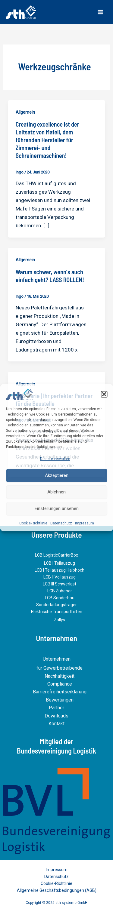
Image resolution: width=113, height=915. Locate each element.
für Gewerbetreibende (59, 668)
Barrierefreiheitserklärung (59, 692)
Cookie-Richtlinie (33, 523)
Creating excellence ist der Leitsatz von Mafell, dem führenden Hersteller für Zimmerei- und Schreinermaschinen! (47, 140)
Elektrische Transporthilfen (56, 611)
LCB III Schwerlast (59, 584)
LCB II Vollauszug (59, 577)
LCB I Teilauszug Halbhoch (59, 570)
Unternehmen (57, 659)
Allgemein (25, 112)
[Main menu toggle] (100, 12)
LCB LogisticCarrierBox (56, 555)
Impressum (84, 523)
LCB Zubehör (59, 590)
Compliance (59, 684)
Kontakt (56, 723)
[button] (104, 394)
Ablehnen (56, 492)
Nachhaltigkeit (59, 676)
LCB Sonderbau (59, 597)
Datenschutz (61, 523)
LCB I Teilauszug (59, 563)
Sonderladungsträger (56, 604)
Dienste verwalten (55, 459)
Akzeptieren (56, 475)
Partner (56, 708)
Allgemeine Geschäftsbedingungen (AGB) (56, 890)
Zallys (59, 619)
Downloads (56, 716)
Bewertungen (60, 700)
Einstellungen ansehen (57, 508)
